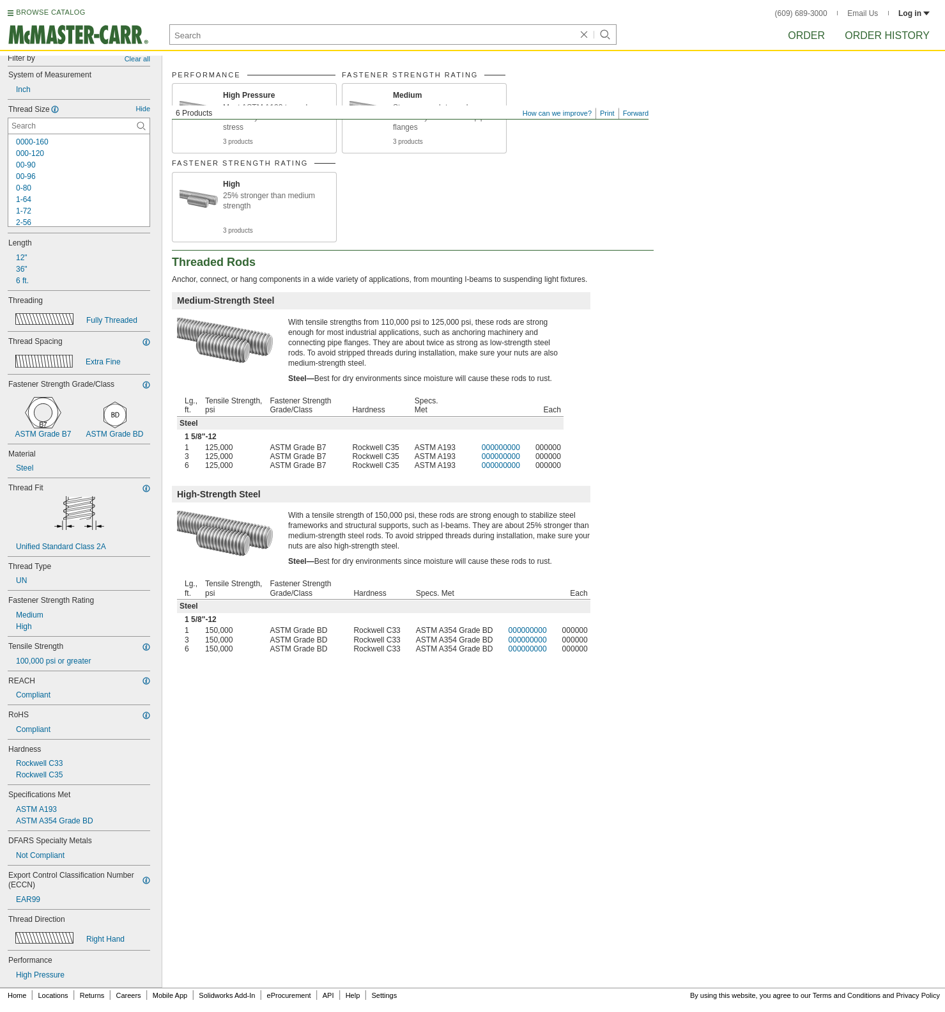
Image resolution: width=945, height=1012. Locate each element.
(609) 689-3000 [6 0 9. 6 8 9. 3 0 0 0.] (801, 13)
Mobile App (170, 995)
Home (17, 995)
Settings (384, 995)
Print (607, 113)
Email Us (862, 13)
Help (353, 995)
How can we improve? (557, 113)
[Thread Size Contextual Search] (79, 126)
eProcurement (289, 995)
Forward (636, 113)
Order (806, 35)
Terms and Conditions (846, 995)
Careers (128, 995)
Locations (53, 995)
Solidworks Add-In (227, 995)
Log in (914, 13)
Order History (887, 35)
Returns (92, 995)
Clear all (137, 59)
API (328, 995)
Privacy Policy (918, 995)
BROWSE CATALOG (50, 12)
